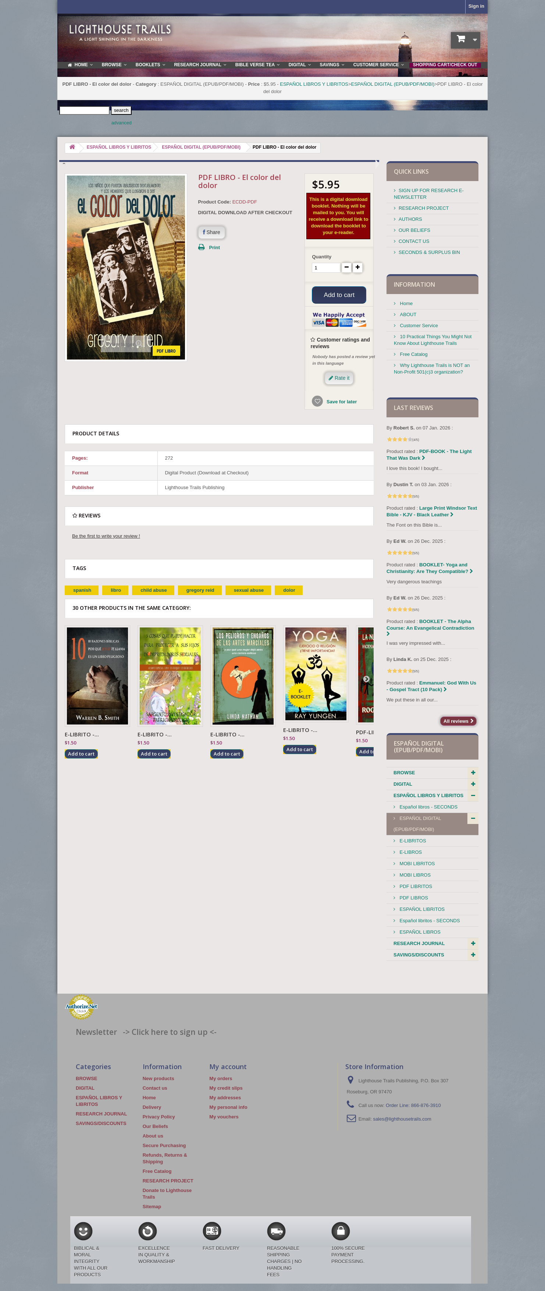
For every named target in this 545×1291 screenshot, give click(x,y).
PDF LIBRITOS (415, 886)
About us (153, 1136)
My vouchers (223, 1117)
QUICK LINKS (411, 171)
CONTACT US (414, 241)
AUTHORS (410, 219)
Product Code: (214, 202)
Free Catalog (413, 354)
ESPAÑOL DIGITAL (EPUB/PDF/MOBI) (393, 84)
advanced (121, 122)
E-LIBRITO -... (82, 735)
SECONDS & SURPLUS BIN (429, 252)
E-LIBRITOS (412, 840)
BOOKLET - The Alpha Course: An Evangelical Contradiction (430, 627)
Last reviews (413, 408)
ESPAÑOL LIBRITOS (421, 909)
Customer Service (418, 325)
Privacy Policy (159, 1117)
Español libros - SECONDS (427, 807)
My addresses (225, 1097)
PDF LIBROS (413, 898)
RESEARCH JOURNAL (419, 943)
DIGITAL (402, 784)
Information (414, 284)
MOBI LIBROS (414, 875)
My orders (220, 1078)
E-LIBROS (410, 852)
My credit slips (225, 1088)
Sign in (476, 6)
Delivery (152, 1107)
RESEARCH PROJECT (424, 208)
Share (211, 232)
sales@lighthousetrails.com (402, 1119)
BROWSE (404, 772)
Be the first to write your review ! (106, 537)
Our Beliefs (155, 1126)
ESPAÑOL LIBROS (419, 932)
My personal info (228, 1107)
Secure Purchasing (164, 1145)
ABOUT (407, 314)
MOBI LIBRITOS (416, 863)
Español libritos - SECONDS (429, 920)
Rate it (339, 379)
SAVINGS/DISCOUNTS (418, 955)
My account (228, 1066)
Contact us (155, 1088)
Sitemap (152, 1206)
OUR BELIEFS (414, 230)
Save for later (341, 403)
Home (406, 303)
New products (158, 1078)
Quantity (321, 256)
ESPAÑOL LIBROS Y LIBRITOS (314, 84)
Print (214, 247)
